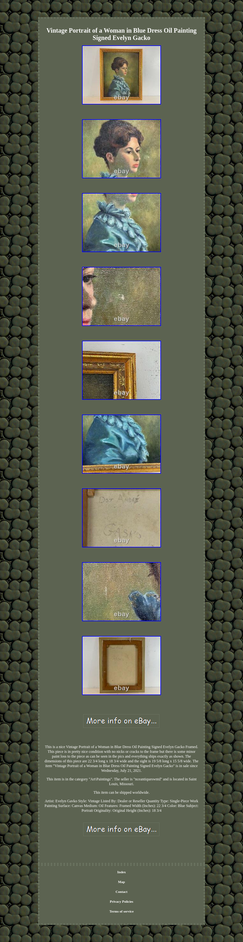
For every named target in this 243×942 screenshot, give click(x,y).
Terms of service (121, 911)
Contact (121, 892)
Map (121, 882)
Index (121, 872)
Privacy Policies (121, 901)
